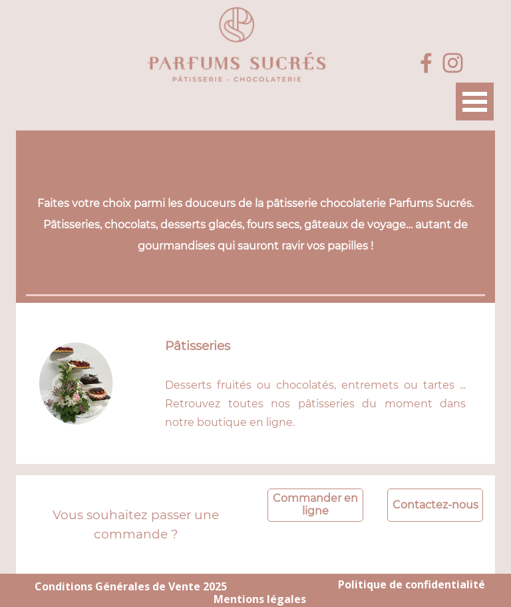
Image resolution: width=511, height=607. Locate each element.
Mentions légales (260, 599)
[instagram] (452, 63)
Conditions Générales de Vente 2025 (131, 586)
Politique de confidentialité (411, 584)
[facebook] (426, 63)
